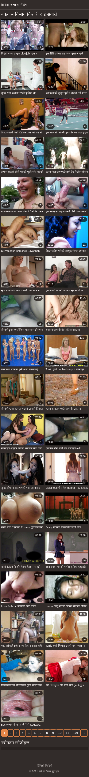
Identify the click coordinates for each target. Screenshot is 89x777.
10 (60, 732)
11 (67, 732)
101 (75, 732)
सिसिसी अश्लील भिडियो (14, 4)
